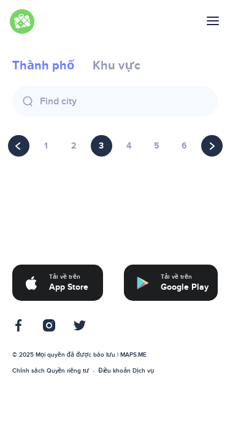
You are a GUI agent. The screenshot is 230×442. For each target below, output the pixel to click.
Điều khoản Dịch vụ (126, 370)
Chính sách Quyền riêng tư (50, 370)
